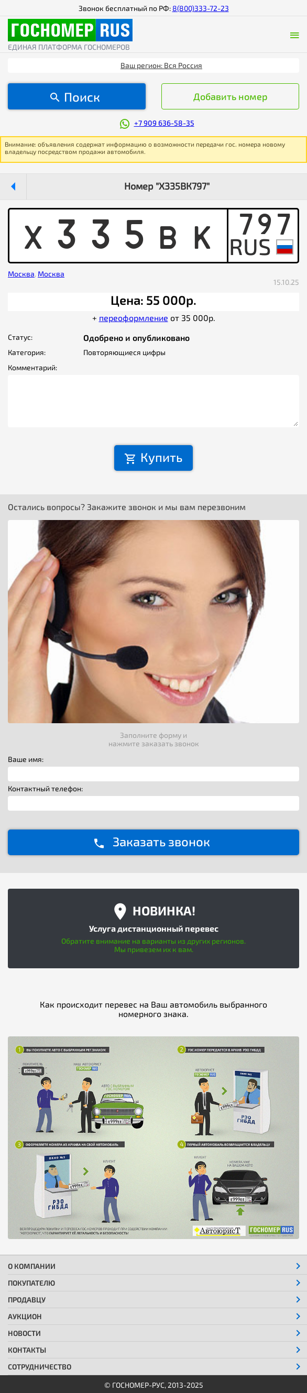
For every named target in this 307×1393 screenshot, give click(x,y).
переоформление (133, 318)
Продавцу (27, 1299)
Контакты (27, 1349)
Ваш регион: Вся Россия (161, 65)
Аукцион (25, 1316)
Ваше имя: (25, 759)
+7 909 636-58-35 (164, 122)
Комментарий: (32, 367)
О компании (32, 1266)
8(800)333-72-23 (200, 8)
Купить (161, 457)
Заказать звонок (161, 841)
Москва (21, 273)
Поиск (82, 96)
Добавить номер (230, 96)
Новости (24, 1333)
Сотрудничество (39, 1366)
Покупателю (31, 1282)
